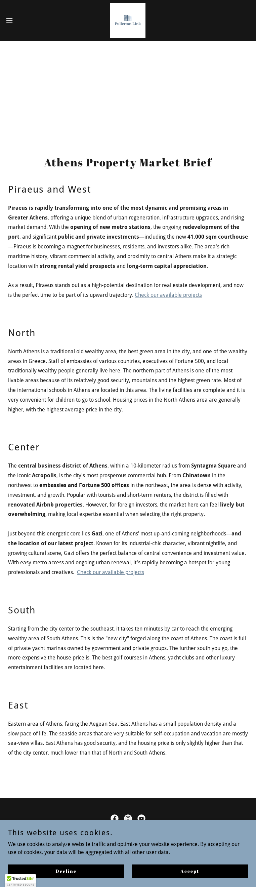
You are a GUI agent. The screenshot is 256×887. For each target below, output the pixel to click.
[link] (127, 20)
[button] (21, 20)
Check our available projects (168, 295)
